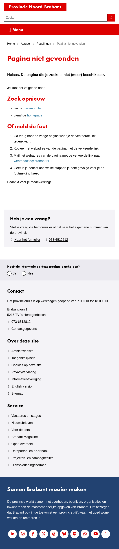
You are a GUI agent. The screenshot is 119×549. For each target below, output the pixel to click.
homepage (34, 115)
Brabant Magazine (24, 437)
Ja (14, 273)
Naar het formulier (27, 239)
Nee (30, 273)
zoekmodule (32, 108)
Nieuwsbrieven (22, 423)
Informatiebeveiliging (26, 379)
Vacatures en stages (26, 416)
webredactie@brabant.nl (33, 161)
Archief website (22, 351)
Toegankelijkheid (23, 358)
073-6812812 (58, 239)
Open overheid (22, 444)
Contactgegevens (24, 329)
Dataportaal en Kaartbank (29, 451)
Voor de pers (20, 430)
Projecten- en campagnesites (32, 458)
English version (22, 386)
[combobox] (55, 18)
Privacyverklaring (23, 372)
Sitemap (17, 393)
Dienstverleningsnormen (28, 465)
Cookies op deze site (26, 365)
